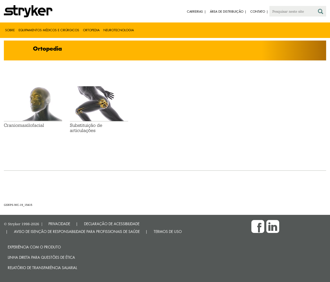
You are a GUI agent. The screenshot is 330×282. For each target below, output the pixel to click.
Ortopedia (91, 30)
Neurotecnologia (118, 30)
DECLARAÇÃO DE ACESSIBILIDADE (111, 223)
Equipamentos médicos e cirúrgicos (49, 30)
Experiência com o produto (34, 247)
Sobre (10, 30)
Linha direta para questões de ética (41, 257)
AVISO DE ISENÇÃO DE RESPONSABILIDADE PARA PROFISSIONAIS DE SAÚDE (77, 231)
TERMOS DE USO (168, 231)
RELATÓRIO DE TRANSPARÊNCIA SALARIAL (42, 267)
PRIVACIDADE (59, 223)
